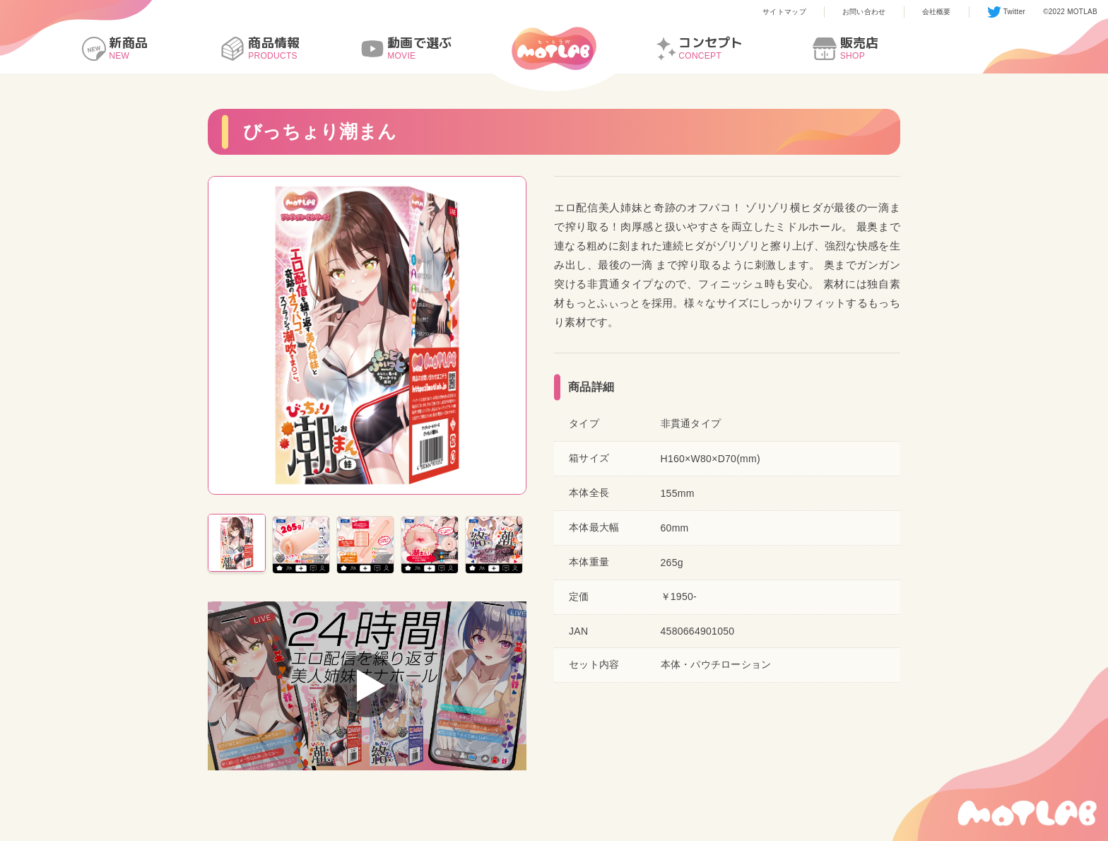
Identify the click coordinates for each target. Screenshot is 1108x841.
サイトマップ (784, 12)
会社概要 (936, 12)
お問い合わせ (864, 12)
